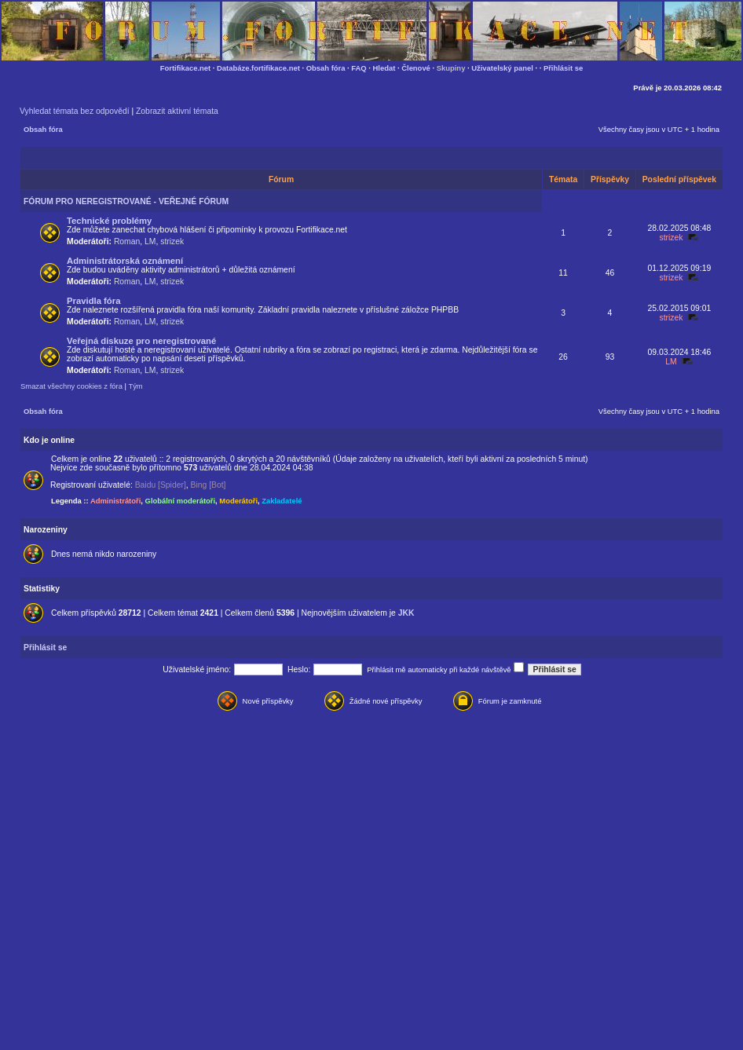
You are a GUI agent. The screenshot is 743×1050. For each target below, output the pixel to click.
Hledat (384, 68)
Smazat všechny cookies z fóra (71, 386)
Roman (127, 241)
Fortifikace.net (185, 68)
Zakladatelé (282, 500)
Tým (135, 386)
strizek (172, 241)
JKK (406, 613)
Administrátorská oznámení (125, 260)
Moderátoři (238, 500)
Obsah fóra (326, 68)
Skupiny (451, 68)
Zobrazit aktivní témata (177, 111)
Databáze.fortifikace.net (258, 68)
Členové (415, 68)
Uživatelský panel (502, 68)
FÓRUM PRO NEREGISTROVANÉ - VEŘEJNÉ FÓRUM (126, 201)
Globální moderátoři (180, 500)
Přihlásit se (563, 68)
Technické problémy (109, 220)
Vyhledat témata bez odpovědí (75, 111)
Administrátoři (115, 500)
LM (150, 241)
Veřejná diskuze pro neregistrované (141, 341)
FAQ (358, 68)
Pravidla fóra (93, 300)
